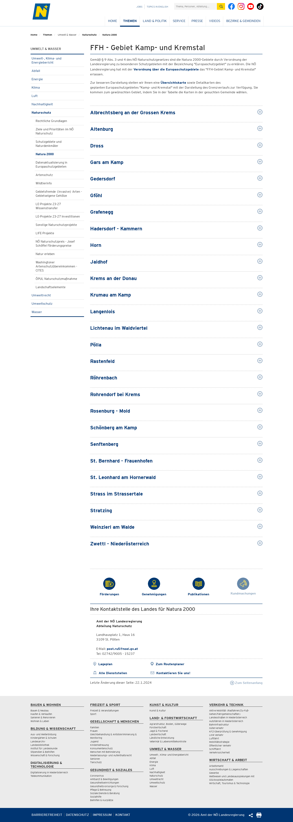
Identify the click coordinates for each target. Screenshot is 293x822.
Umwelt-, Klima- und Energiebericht (57, 60)
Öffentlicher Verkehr (220, 745)
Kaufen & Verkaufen (41, 713)
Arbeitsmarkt (216, 765)
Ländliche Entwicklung (162, 737)
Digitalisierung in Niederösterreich (49, 772)
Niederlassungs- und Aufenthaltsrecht (111, 755)
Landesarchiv (38, 741)
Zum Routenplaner (170, 664)
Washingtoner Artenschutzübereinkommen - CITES (56, 266)
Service (179, 21)
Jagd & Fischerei (159, 730)
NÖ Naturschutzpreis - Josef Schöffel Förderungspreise (55, 243)
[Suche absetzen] (221, 6)
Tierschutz (96, 762)
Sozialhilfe (95, 796)
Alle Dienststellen (113, 673)
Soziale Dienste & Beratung (105, 793)
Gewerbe (214, 772)
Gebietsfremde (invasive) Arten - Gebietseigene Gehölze (59, 194)
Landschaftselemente (51, 287)
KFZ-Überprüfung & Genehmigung (228, 731)
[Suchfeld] (195, 6)
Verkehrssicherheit (219, 752)
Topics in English (157, 6)
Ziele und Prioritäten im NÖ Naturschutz (55, 131)
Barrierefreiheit (47, 815)
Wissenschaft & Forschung (45, 755)
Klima (57, 87)
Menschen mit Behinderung (105, 751)
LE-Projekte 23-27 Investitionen (58, 216)
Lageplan (105, 664)
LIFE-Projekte (45, 233)
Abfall (57, 71)
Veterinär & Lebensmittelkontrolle (168, 741)
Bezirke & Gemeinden (243, 21)
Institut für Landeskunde (44, 748)
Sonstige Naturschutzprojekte (56, 225)
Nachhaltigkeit (57, 104)
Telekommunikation (41, 775)
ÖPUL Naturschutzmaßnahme (56, 279)
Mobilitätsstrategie (219, 741)
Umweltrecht (57, 295)
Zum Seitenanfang (246, 683)
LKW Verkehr (216, 734)
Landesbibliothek (40, 744)
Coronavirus (97, 775)
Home (112, 21)
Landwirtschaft (158, 734)
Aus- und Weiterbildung (43, 734)
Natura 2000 (109, 34)
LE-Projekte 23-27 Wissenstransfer (48, 206)
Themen (130, 21)
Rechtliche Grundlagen (51, 121)
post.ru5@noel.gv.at (122, 649)
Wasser (57, 312)
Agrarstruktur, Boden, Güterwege (168, 723)
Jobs (139, 6)
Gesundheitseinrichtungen (104, 782)
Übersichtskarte (173, 83)
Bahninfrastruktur (219, 724)
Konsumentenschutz (101, 748)
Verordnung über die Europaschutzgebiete (166, 69)
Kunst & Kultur (158, 710)
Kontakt (122, 815)
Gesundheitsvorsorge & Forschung (109, 786)
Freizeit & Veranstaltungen (104, 710)
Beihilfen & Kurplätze (101, 800)
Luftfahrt (214, 738)
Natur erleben (45, 254)
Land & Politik (155, 21)
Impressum (102, 815)
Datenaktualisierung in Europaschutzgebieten (51, 164)
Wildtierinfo (44, 183)
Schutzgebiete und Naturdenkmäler (48, 144)
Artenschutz (44, 175)
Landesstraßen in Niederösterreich (228, 717)
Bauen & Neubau (40, 710)
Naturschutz (89, 34)
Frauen (94, 730)
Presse (197, 21)
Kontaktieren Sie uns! (173, 673)
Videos (214, 21)
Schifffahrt (215, 749)
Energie (57, 79)
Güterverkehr (216, 728)
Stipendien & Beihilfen (43, 751)
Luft (57, 96)
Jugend (94, 741)
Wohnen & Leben (40, 721)
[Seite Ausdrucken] (258, 816)
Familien (94, 727)
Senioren (95, 758)
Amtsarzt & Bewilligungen (104, 779)
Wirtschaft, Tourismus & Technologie (229, 783)
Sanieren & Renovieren (43, 717)
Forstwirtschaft (158, 727)
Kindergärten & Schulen (44, 737)
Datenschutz (77, 815)
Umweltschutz (57, 304)
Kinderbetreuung (99, 744)
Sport (93, 713)
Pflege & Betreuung (100, 789)
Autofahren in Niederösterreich (226, 721)
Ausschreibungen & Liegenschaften (228, 769)
